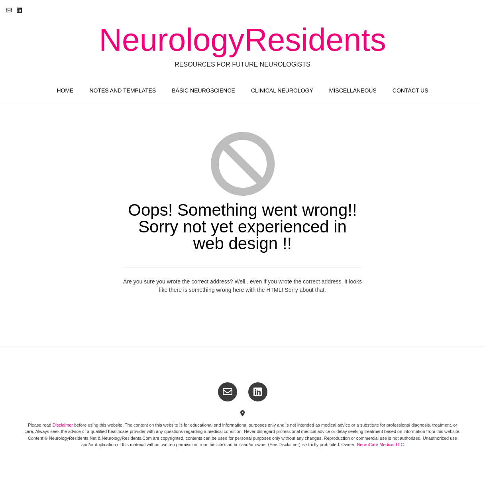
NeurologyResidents (242, 40)
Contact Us (410, 90)
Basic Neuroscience (203, 90)
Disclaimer (63, 425)
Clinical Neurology (282, 90)
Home (65, 90)
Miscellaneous (353, 90)
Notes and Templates (122, 90)
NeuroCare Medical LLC (380, 444)
